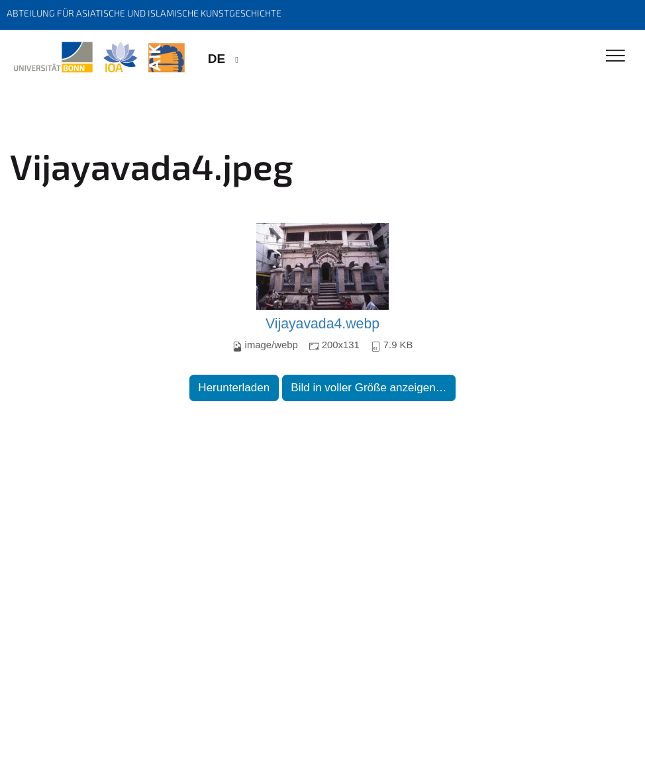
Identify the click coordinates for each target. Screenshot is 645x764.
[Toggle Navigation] (615, 56)
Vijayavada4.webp (322, 324)
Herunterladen (234, 387)
